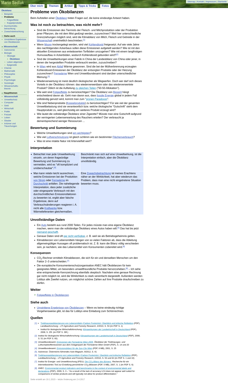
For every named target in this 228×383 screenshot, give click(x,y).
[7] (68, 261)
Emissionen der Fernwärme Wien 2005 (75, 342)
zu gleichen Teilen (85, 88)
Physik (7, 77)
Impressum (211, 1)
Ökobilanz (6, 10)
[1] (84, 40)
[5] (118, 228)
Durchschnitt (40, 183)
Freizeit (7, 114)
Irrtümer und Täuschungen (10, 124)
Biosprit (117, 92)
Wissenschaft (10, 46)
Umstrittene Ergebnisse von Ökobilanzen (15, 40)
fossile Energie (105, 95)
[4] (55, 167)
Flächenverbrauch (123, 137)
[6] (124, 246)
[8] (127, 268)
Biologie (8, 53)
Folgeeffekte (12, 20)
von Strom (39, 180)
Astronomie (9, 50)
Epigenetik (12, 65)
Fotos (105, 6)
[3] (49, 76)
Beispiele (8, 14)
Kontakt (200, 1)
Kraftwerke (50, 208)
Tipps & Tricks (87, 6)
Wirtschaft (9, 108)
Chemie (7, 68)
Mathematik (9, 71)
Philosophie (9, 74)
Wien (43, 66)
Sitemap (191, 1)
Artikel (69, 6)
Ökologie (11, 56)
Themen (54, 6)
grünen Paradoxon (96, 99)
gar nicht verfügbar (74, 236)
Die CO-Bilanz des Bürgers (98, 361)
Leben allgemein (14, 62)
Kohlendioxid (96, 44)
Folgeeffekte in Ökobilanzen (53, 295)
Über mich (36, 6)
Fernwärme (60, 73)
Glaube (7, 120)
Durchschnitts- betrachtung (11, 27)
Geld (6, 105)
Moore (48, 44)
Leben (7, 117)
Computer (8, 102)
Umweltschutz (10, 99)
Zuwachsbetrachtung (14, 31)
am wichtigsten (81, 133)
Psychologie (10, 80)
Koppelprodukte (14, 23)
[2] (117, 54)
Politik (7, 111)
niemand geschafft (47, 232)
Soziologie (9, 83)
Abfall (60, 66)
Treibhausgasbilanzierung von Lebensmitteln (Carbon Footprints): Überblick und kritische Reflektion (86, 323)
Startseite (222, 1)
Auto (44, 225)
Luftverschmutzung (57, 137)
